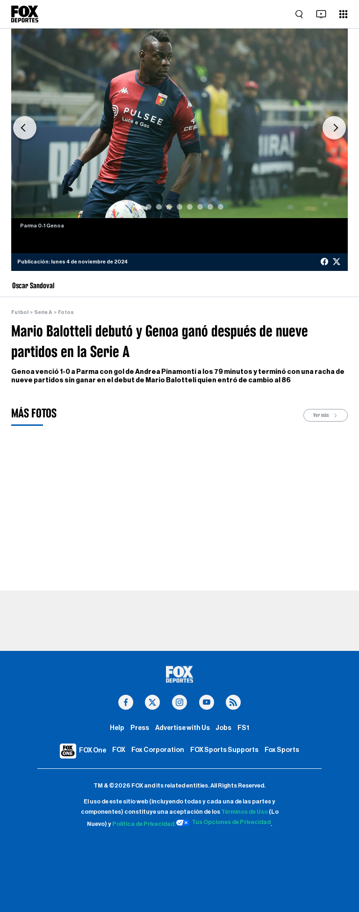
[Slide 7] (200, 206)
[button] (24, 128)
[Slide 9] (220, 206)
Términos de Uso (244, 812)
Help (117, 727)
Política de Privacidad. (144, 824)
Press (139, 727)
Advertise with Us (182, 727)
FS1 (243, 727)
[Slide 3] (159, 206)
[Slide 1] (138, 206)
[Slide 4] (169, 206)
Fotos (66, 312)
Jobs (223, 727)
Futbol (20, 312)
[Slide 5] (179, 206)
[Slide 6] (190, 206)
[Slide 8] (210, 206)
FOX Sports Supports (224, 749)
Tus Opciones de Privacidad (223, 822)
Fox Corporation (157, 749)
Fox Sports (282, 749)
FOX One (92, 750)
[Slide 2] (148, 206)
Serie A (43, 312)
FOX (118, 749)
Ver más (325, 415)
